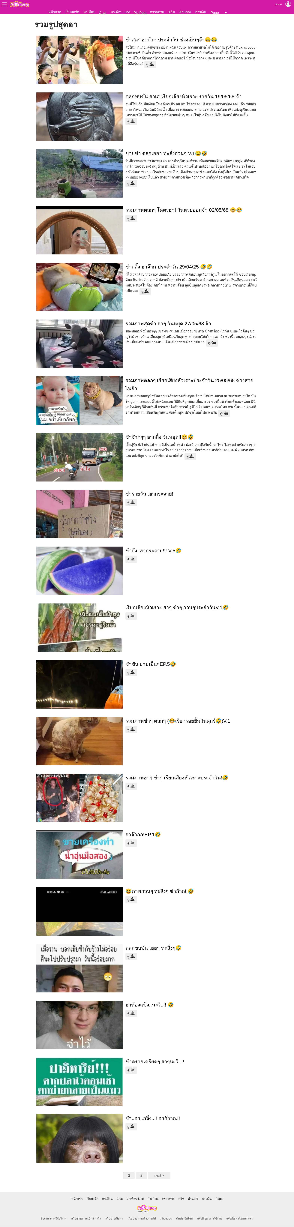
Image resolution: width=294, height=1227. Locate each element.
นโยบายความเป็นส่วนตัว (86, 1218)
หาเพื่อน (89, 12)
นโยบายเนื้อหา (114, 1218)
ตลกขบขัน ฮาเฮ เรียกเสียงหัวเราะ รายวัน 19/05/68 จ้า (183, 97)
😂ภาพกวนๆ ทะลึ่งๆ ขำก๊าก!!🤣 (159, 891)
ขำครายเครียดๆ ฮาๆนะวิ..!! (154, 1062)
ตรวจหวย (157, 12)
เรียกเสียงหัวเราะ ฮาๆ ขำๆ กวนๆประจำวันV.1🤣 (177, 607)
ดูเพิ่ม (150, 65)
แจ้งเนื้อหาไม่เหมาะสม (239, 1218)
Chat (102, 13)
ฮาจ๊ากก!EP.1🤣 (143, 835)
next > (159, 1176)
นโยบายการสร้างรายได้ (142, 1218)
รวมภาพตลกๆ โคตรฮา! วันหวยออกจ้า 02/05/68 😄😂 (183, 210)
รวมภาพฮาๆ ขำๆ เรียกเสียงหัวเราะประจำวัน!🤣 (176, 778)
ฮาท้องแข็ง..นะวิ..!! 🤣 (149, 1005)
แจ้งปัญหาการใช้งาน (209, 1218)
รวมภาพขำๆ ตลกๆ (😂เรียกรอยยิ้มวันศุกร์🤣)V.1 (177, 721)
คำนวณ (185, 12)
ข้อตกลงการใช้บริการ (54, 1218)
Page (215, 13)
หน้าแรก (54, 12)
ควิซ (171, 12)
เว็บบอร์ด (72, 12)
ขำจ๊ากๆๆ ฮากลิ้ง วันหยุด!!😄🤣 (159, 437)
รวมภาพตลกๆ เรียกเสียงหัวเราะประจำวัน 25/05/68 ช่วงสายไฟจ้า (189, 385)
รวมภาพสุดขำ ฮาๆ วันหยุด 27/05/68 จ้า (168, 324)
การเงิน (200, 12)
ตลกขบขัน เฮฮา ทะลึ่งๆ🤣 (153, 948)
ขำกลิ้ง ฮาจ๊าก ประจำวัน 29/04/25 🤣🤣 (168, 267)
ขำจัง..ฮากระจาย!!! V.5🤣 (153, 551)
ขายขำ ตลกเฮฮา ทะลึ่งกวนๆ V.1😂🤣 (166, 153)
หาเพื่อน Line (120, 12)
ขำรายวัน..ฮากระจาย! (149, 494)
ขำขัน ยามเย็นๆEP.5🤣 (150, 664)
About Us (166, 1218)
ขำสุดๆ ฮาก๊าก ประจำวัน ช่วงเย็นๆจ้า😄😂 (171, 40)
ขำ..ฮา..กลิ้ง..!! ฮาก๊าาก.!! (152, 1118)
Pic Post (140, 13)
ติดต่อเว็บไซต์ (184, 1218)
